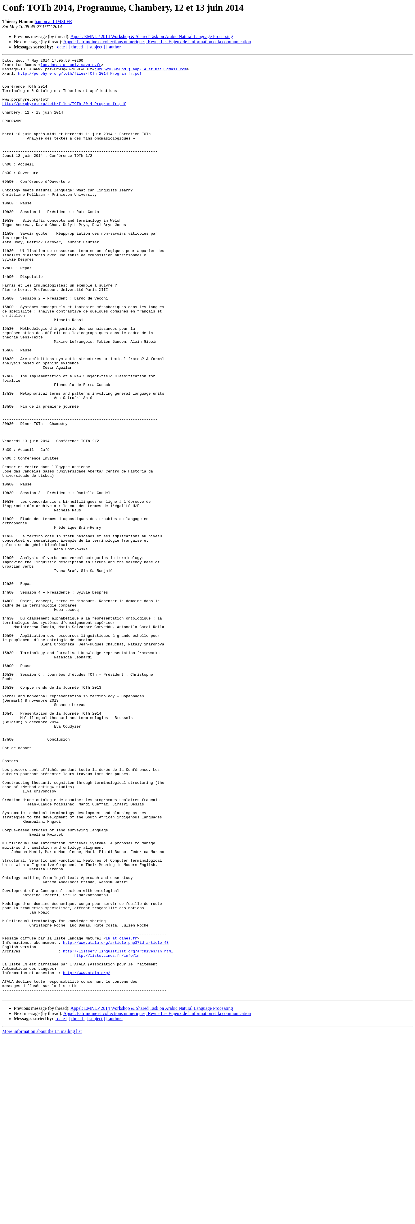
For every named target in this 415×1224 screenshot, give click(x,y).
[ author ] (115, 46)
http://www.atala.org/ (86, 1156)
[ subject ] (96, 46)
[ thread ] (77, 46)
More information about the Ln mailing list (42, 1219)
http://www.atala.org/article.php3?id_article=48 (116, 1119)
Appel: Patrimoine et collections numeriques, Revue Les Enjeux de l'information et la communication (157, 41)
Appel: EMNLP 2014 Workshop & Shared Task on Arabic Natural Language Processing (151, 36)
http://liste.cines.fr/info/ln (106, 1135)
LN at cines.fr (121, 1114)
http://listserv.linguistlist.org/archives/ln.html (118, 1130)
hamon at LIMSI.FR (53, 21)
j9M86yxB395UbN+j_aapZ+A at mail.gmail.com (141, 71)
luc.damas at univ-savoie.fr (71, 66)
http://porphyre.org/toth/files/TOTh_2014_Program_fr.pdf (80, 76)
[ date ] (60, 46)
